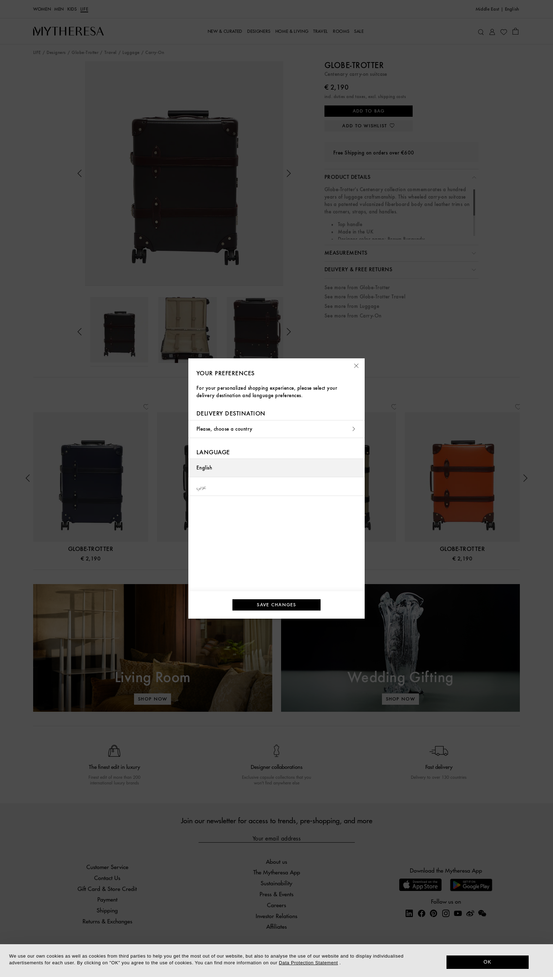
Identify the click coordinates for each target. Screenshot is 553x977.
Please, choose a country (276, 429)
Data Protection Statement (308, 962)
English (204, 468)
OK (488, 962)
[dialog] (276, 960)
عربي (201, 486)
